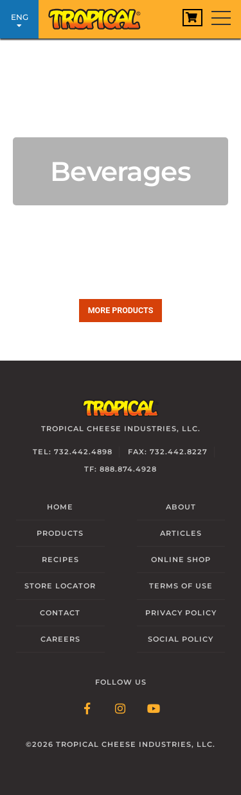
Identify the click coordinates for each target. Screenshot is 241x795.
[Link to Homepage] (99, 16)
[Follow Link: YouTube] (154, 710)
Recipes (60, 559)
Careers (60, 639)
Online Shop (181, 559)
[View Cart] (192, 17)
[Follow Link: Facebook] (87, 710)
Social (180, 639)
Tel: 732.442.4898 (72, 451)
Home (60, 506)
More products (121, 310)
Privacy (181, 612)
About (181, 506)
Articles (181, 533)
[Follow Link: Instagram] (121, 710)
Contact (60, 612)
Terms (181, 585)
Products (60, 533)
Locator (60, 585)
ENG (19, 21)
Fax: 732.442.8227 (168, 451)
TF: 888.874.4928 (120, 469)
